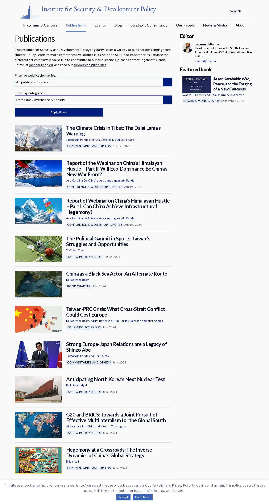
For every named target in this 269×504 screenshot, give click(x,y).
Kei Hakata (102, 356)
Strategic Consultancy (149, 25)
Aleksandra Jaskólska (80, 426)
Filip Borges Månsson (127, 320)
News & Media (215, 25)
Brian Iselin (73, 461)
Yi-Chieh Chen (75, 250)
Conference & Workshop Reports (95, 186)
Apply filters (58, 112)
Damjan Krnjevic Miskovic (227, 95)
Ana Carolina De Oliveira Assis (114, 139)
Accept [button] (123, 497)
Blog (118, 25)
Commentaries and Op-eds (89, 146)
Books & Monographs (201, 100)
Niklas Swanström (77, 279)
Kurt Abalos (155, 320)
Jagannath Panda (77, 139)
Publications (76, 25)
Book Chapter (79, 286)
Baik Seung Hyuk (77, 385)
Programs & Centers (40, 25)
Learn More (142, 497)
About (241, 25)
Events (100, 25)
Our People (185, 25)
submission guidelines (90, 65)
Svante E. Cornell (193, 95)
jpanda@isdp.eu (41, 65)
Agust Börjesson (101, 320)
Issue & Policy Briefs (84, 257)
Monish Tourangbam (114, 426)
